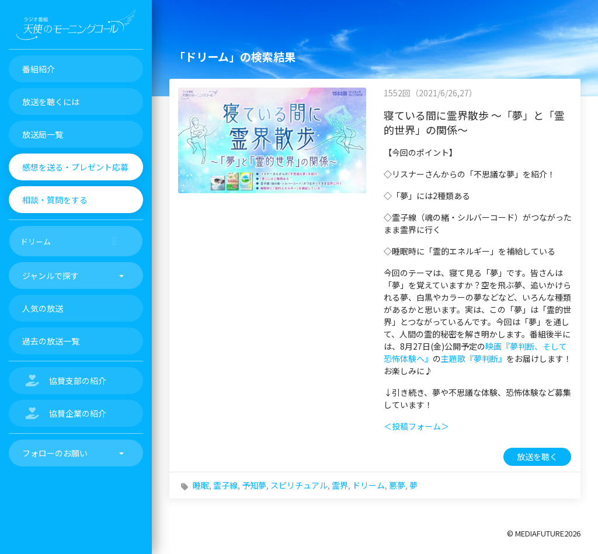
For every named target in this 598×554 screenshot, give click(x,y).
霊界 (340, 485)
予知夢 (254, 485)
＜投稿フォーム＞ (416, 426)
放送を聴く (537, 456)
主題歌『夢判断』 (473, 358)
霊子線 (225, 485)
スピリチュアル (299, 485)
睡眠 (201, 485)
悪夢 (397, 485)
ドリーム (368, 485)
